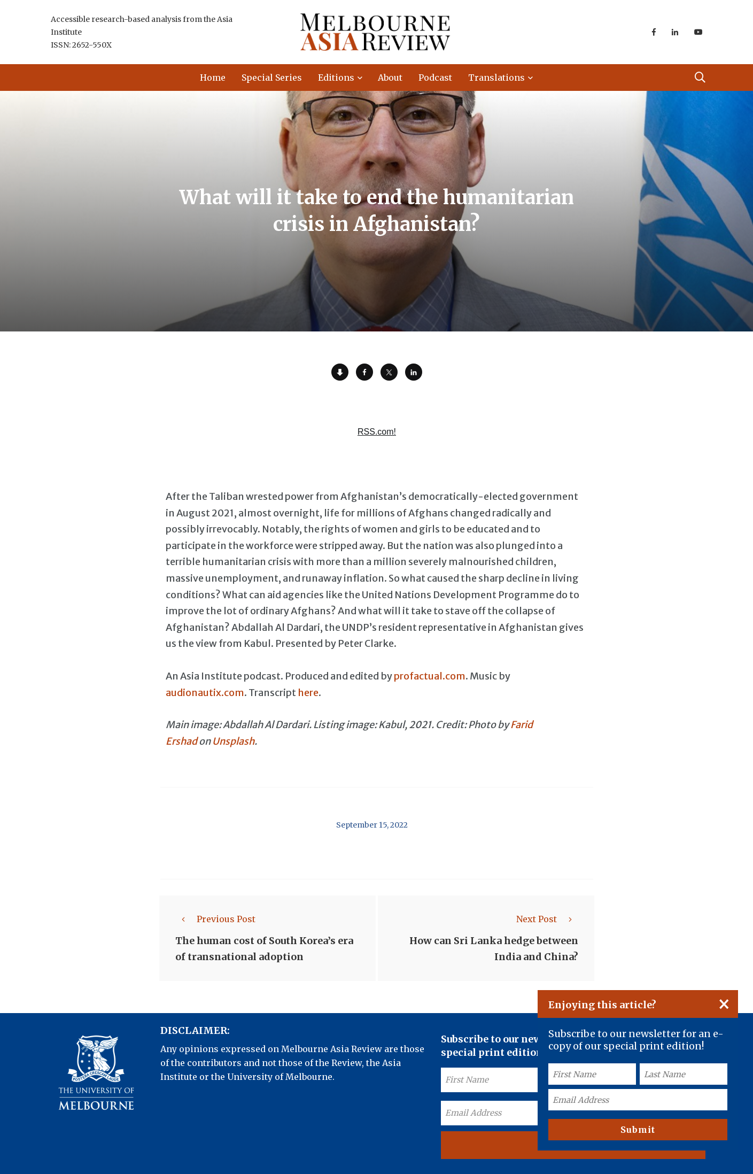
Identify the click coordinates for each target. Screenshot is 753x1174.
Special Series (272, 77)
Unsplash (233, 741)
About (390, 77)
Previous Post (215, 919)
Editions (336, 77)
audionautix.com (205, 692)
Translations (496, 77)
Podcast (435, 77)
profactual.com (429, 676)
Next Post (547, 919)
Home (213, 77)
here (308, 692)
